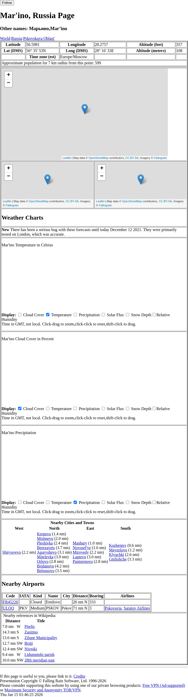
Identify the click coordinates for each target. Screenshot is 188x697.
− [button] (8, 83)
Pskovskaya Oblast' (39, 38)
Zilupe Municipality (40, 638)
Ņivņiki (30, 649)
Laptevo (79, 557)
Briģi (28, 643)
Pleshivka (45, 543)
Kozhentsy (117, 545)
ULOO (8, 608)
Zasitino (31, 632)
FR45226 (10, 602)
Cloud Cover (33, 315)
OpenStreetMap (99, 157)
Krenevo (44, 534)
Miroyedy (81, 552)
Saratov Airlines (137, 608)
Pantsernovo (83, 561)
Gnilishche (118, 559)
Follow (7, 3)
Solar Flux (115, 315)
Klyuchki (116, 554)
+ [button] (8, 75)
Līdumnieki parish (39, 654)
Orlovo (42, 561)
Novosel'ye (82, 548)
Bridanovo (45, 566)
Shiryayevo (11, 552)
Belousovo (45, 570)
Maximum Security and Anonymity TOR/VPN (42, 690)
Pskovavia (113, 608)
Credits (79, 676)
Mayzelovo (118, 550)
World (5, 38)
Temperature (61, 315)
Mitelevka (45, 557)
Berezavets (46, 548)
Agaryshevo (47, 552)
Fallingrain (160, 157)
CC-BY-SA (132, 157)
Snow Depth (141, 315)
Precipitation (89, 315)
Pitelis (29, 626)
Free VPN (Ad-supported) (163, 685)
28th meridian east (39, 660)
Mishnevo (45, 538)
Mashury (80, 543)
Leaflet (67, 157)
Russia (16, 38)
